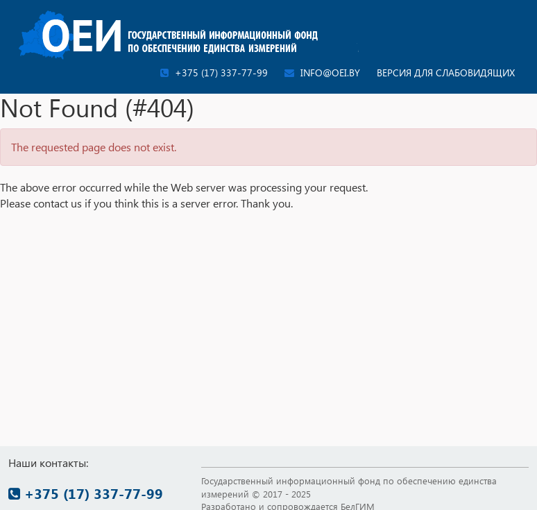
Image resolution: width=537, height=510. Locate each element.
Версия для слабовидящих (446, 72)
